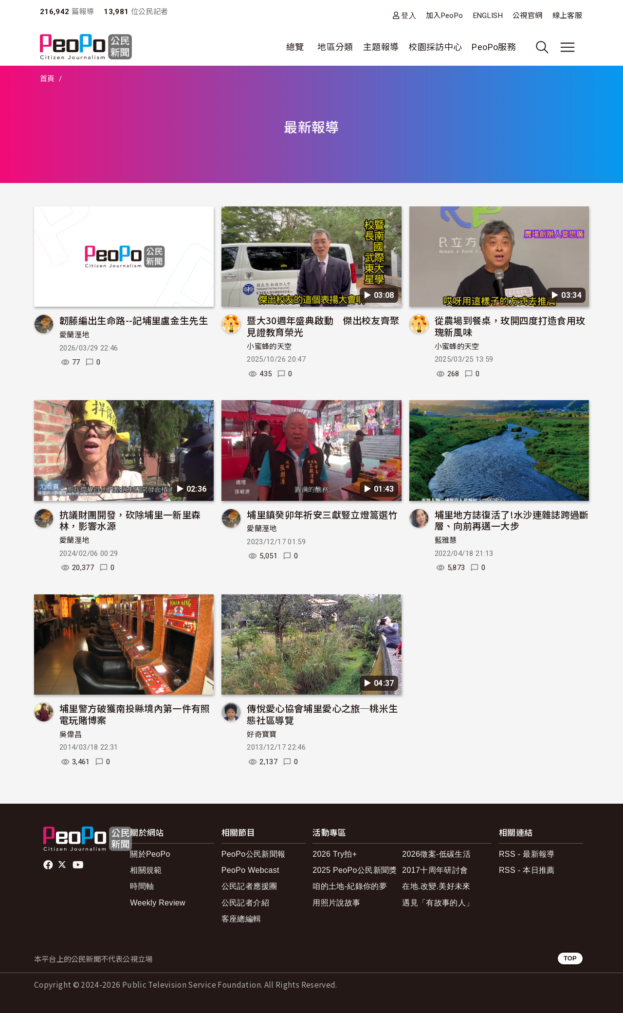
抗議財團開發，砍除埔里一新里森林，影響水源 (130, 520)
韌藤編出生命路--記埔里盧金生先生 (133, 320)
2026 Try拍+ (334, 854)
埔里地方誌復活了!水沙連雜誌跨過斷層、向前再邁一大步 (512, 520)
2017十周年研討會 (435, 870)
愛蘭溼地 (74, 335)
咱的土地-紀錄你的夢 (349, 886)
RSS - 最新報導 (527, 854)
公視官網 (527, 15)
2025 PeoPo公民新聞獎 (354, 870)
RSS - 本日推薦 (527, 870)
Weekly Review (157, 903)
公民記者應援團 (249, 886)
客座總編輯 (241, 919)
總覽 (295, 47)
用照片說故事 (336, 903)
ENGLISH (488, 15)
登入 (408, 15)
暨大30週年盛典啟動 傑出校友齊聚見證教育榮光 (323, 325)
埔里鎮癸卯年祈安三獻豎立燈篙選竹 (322, 514)
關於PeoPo (150, 854)
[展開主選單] (567, 47)
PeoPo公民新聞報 (253, 854)
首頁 (47, 78)
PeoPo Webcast (250, 870)
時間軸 (142, 886)
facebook (49, 865)
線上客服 (567, 15)
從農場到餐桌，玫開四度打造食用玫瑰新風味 (510, 325)
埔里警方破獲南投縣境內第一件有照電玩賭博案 (134, 713)
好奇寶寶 (261, 734)
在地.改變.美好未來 (436, 886)
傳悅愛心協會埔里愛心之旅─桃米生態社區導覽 (322, 713)
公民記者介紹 (245, 903)
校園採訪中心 (435, 47)
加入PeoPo (444, 15)
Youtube (79, 865)
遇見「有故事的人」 (438, 903)
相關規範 (146, 870)
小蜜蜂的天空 (269, 346)
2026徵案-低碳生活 (436, 854)
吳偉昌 (70, 734)
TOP (570, 958)
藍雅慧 (446, 540)
